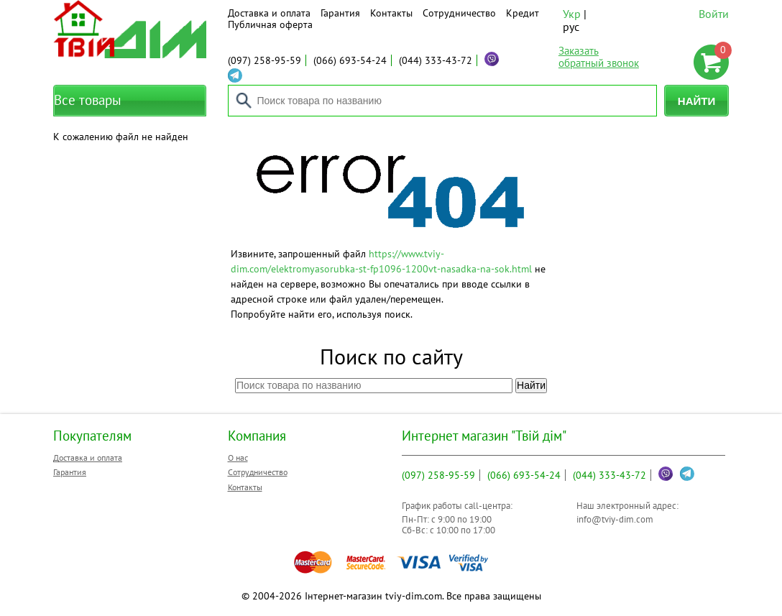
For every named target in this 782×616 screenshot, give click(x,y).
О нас (238, 457)
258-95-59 (264, 60)
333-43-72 (435, 60)
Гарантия (340, 12)
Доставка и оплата (269, 12)
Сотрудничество (459, 12)
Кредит (522, 12)
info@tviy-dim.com (614, 519)
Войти (714, 13)
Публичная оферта (270, 24)
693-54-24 (350, 60)
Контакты (391, 12)
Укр (572, 13)
